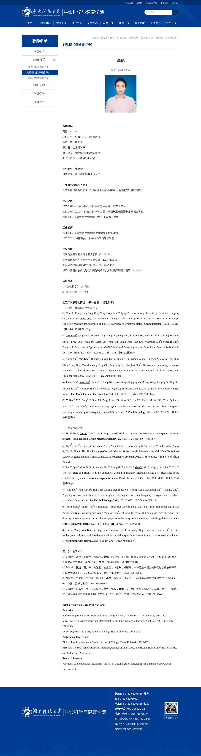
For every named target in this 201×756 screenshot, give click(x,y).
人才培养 (93, 23)
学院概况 (46, 23)
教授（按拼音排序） (38, 66)
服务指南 (164, 3)
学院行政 (39, 93)
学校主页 (129, 3)
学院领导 (39, 51)
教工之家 (140, 23)
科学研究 (108, 23)
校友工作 (171, 23)
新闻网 (139, 3)
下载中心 (155, 23)
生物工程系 (39, 85)
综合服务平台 (151, 3)
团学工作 (124, 23)
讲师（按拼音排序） (38, 78)
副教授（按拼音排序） (38, 72)
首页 (29, 23)
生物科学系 (39, 59)
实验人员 (39, 102)
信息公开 (175, 3)
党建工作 (61, 23)
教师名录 (134, 37)
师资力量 (77, 23)
